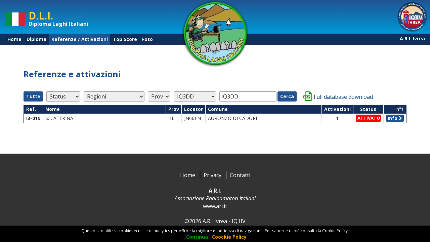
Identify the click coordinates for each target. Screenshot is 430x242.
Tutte (33, 96)
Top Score (125, 39)
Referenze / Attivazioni (79, 39)
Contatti (240, 175)
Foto (147, 39)
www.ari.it (215, 206)
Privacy (212, 175)
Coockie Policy (229, 237)
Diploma (36, 39)
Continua (197, 237)
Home (14, 39)
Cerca (287, 96)
